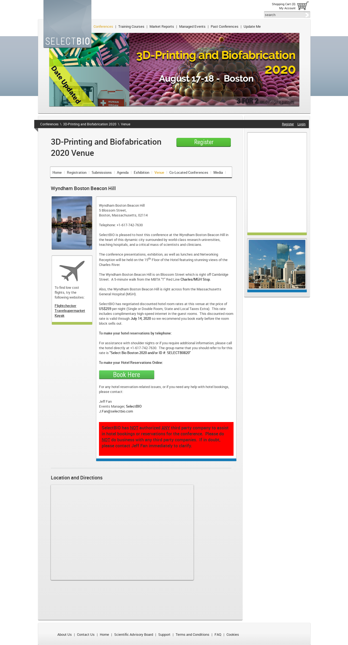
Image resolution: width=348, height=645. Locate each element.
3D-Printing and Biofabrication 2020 (89, 124)
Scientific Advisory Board (133, 634)
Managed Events (192, 26)
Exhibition (141, 172)
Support (164, 634)
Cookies (232, 634)
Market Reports (162, 26)
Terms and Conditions (192, 634)
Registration (76, 172)
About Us (64, 634)
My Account (287, 8)
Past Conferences (224, 26)
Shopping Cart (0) (284, 4)
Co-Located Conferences (188, 172)
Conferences (103, 26)
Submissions (102, 172)
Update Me (252, 26)
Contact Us (86, 634)
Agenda (123, 172)
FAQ (218, 634)
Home (57, 172)
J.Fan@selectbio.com (116, 411)
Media (218, 172)
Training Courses (131, 26)
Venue (125, 124)
